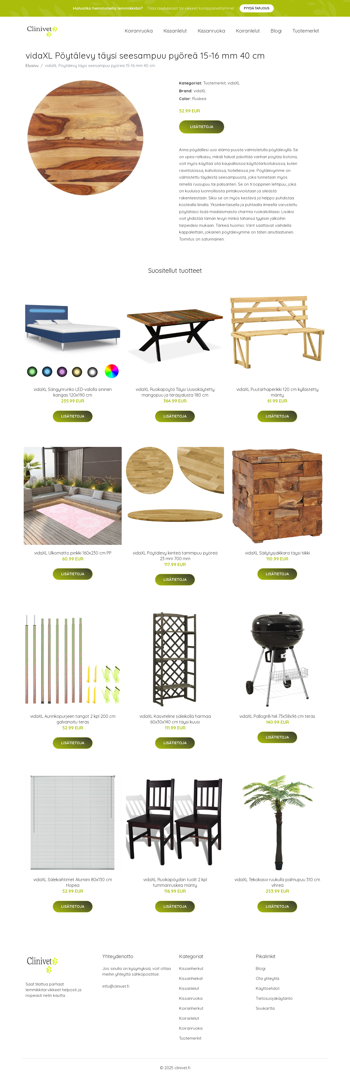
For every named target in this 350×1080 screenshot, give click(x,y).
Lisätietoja (201, 129)
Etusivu (32, 68)
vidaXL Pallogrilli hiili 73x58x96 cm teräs (277, 719)
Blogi (276, 32)
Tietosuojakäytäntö (274, 1001)
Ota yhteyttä (267, 981)
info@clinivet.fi (115, 989)
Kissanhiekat (191, 981)
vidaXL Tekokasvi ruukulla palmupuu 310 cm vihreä (277, 885)
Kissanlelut (175, 32)
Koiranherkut (191, 1011)
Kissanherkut (191, 971)
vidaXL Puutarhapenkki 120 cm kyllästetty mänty (277, 395)
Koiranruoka (139, 32)
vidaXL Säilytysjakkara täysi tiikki (277, 555)
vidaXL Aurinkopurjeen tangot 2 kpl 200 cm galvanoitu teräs (73, 721)
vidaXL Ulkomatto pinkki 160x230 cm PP (72, 555)
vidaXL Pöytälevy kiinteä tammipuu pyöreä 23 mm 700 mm (175, 558)
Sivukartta (265, 1011)
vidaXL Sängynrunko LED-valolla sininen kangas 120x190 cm (73, 395)
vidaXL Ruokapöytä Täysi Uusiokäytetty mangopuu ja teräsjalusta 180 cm (175, 395)
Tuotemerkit (305, 32)
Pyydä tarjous (257, 8)
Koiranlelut (248, 32)
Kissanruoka (211, 32)
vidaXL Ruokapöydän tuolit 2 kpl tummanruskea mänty (175, 885)
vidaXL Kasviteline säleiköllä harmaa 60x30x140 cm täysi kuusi (175, 721)
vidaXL (234, 85)
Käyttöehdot (267, 991)
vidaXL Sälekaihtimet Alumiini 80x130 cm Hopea (72, 885)
